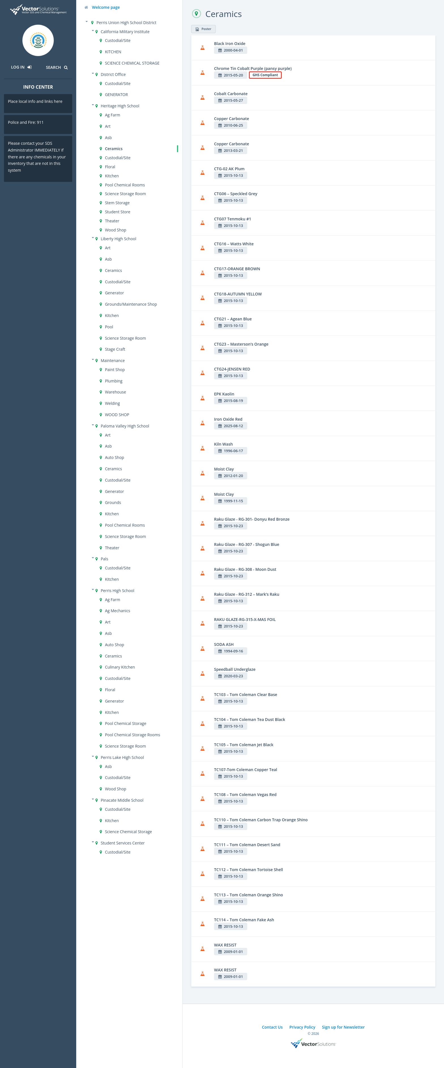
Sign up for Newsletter (343, 1027)
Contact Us (272, 1027)
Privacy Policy (302, 1027)
